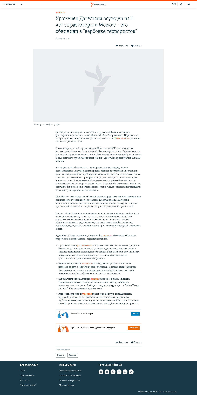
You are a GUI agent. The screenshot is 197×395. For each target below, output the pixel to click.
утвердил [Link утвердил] (87, 294)
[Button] (122, 45)
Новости (60, 13)
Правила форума (66, 385)
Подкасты (24, 381)
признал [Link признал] (95, 279)
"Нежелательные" (28, 385)
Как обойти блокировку (70, 376)
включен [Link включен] (107, 236)
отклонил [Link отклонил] (87, 264)
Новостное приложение (70, 371)
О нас (22, 371)
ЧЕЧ (174, 4)
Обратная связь (27, 376)
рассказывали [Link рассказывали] (84, 245)
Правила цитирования (69, 381)
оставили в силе (122, 138)
